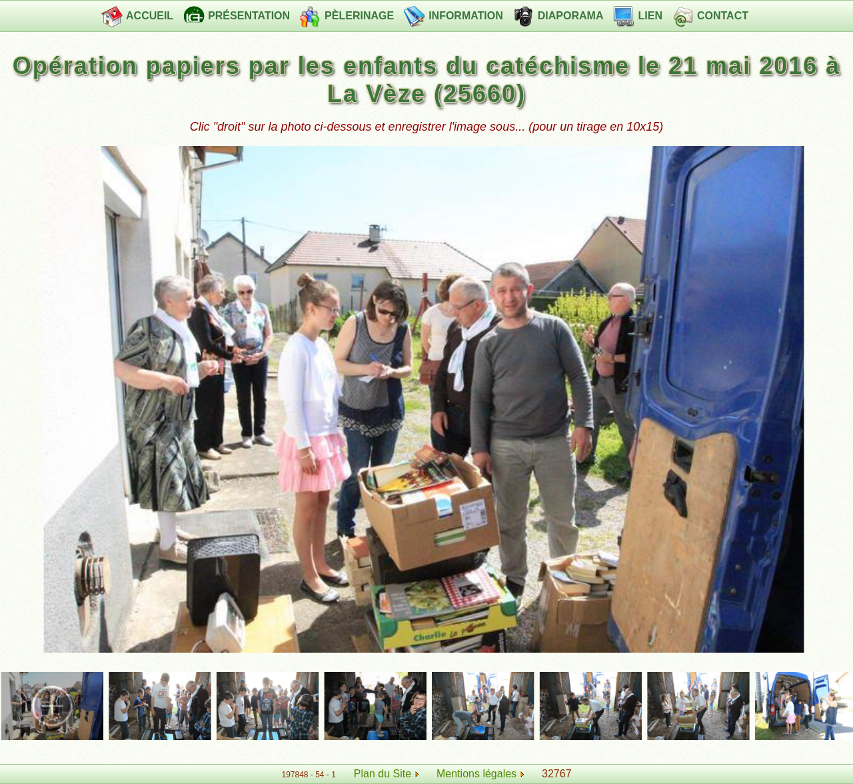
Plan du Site (382, 773)
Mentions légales (480, 773)
